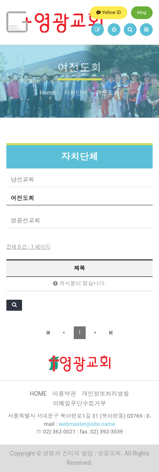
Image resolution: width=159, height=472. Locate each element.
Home (47, 92)
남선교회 (22, 179)
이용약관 (64, 393)
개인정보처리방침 (105, 393)
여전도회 (22, 198)
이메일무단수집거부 (79, 403)
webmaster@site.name (87, 424)
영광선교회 (25, 220)
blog (141, 12)
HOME (38, 393)
